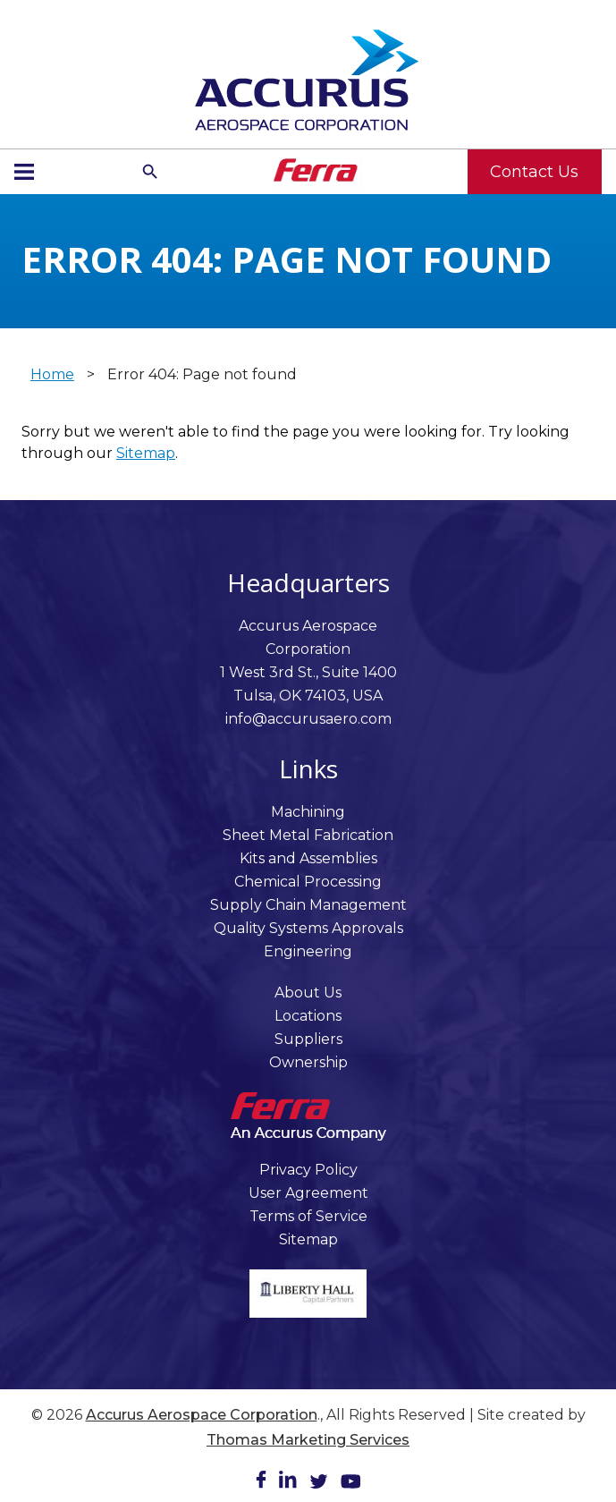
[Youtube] (350, 1484)
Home (52, 374)
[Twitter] (318, 1484)
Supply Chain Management (308, 904)
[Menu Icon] (24, 172)
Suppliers (308, 1039)
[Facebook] (261, 1483)
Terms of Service (308, 1216)
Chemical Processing (308, 881)
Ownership (308, 1062)
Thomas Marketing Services (308, 1439)
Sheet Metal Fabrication (308, 835)
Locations (308, 1015)
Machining (308, 811)
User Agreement (308, 1192)
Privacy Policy (308, 1169)
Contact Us (534, 172)
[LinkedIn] (288, 1483)
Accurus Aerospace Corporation (201, 1414)
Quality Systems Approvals (308, 928)
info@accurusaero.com (308, 718)
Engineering (308, 951)
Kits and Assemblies (308, 858)
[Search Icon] (150, 172)
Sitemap (145, 453)
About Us (308, 992)
